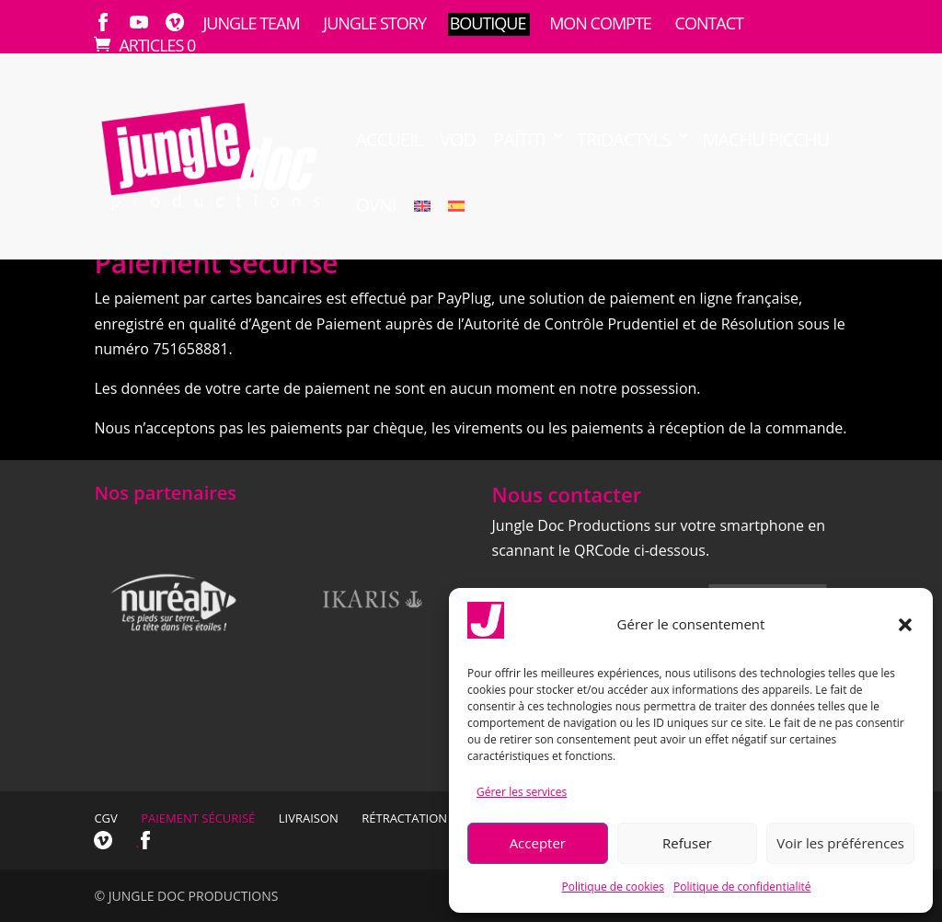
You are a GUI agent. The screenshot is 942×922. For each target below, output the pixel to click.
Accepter (538, 843)
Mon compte (600, 23)
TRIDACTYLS (624, 140)
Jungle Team (250, 23)
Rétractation (404, 818)
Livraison (309, 818)
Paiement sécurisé (198, 818)
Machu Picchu (765, 140)
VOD (458, 140)
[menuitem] (422, 226)
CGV (105, 818)
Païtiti (519, 140)
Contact (709, 23)
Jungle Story (374, 23)
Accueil (388, 140)
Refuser (687, 843)
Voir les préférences (840, 843)
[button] (905, 625)
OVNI (375, 205)
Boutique (488, 23)
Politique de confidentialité (741, 886)
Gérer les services (522, 792)
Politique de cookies (613, 886)
